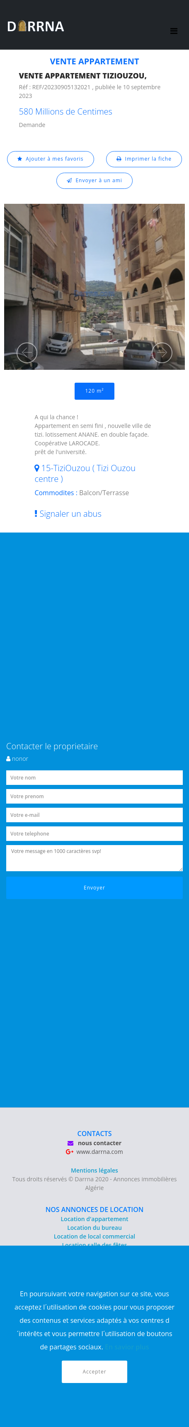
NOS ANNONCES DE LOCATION (95, 1209)
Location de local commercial (94, 1236)
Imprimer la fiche (144, 158)
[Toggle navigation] (174, 25)
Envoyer (94, 887)
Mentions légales (94, 1170)
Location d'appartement (94, 1219)
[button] (27, 352)
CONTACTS (95, 1133)
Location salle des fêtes (94, 1245)
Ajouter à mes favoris (50, 158)
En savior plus (127, 1346)
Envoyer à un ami (94, 180)
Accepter (94, 1371)
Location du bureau (94, 1228)
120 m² (94, 390)
